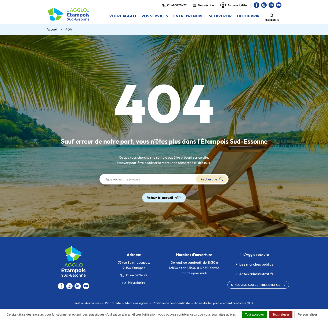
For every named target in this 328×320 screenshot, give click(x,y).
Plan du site (113, 303)
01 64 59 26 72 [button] (174, 5)
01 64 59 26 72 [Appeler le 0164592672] (133, 275)
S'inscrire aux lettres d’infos (258, 285)
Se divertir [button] (220, 16)
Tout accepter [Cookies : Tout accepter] (254, 314)
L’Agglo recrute (256, 254)
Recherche (211, 179)
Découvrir (248, 16)
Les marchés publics (256, 264)
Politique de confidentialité (171, 303)
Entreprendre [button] (188, 16)
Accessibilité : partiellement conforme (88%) (224, 303)
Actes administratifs (256, 274)
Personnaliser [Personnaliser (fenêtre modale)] (307, 314)
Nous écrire (203, 5)
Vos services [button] (154, 16)
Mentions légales (136, 303)
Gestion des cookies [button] (87, 303)
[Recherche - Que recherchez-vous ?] (148, 179)
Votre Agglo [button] (122, 16)
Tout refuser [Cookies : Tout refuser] (281, 314)
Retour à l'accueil (164, 197)
